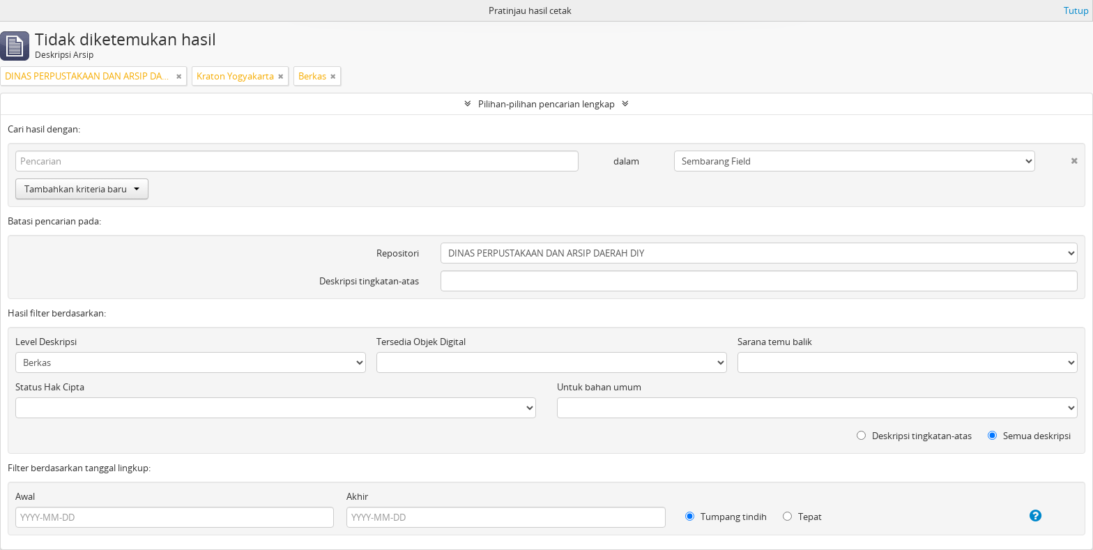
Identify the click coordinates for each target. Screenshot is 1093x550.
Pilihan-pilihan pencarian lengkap (546, 104)
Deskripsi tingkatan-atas (369, 281)
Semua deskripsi (1029, 435)
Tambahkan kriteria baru (81, 189)
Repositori (397, 253)
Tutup (1076, 10)
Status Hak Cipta (49, 387)
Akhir (357, 496)
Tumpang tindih (726, 516)
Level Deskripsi (46, 341)
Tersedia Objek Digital (421, 341)
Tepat (802, 516)
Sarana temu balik (774, 341)
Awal (25, 496)
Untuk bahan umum (599, 387)
